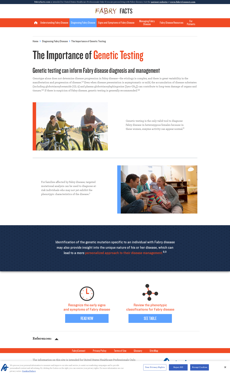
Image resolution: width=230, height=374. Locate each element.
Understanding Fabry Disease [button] (54, 22)
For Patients (191, 23)
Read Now (87, 318)
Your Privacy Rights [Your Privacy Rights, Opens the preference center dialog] (155, 369)
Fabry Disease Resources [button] (171, 22)
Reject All (178, 369)
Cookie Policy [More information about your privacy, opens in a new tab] (29, 373)
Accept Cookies (199, 369)
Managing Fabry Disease (147, 23)
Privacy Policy (99, 350)
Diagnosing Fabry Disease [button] (83, 22)
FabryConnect (78, 350)
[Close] (225, 368)
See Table (150, 318)
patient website (159, 2)
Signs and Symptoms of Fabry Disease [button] (116, 22)
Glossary (138, 350)
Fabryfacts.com (42, 2)
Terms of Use (120, 350)
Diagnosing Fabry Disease (55, 41)
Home (35, 41)
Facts (114, 11)
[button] (55, 338)
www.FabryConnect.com (182, 2)
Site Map (154, 350)
